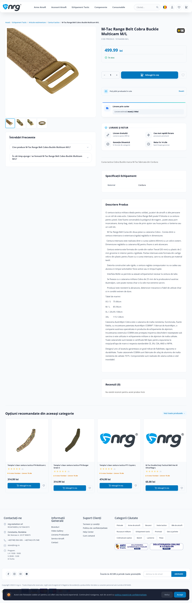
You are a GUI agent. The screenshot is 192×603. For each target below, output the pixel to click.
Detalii (181, 91)
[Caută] (157, 7)
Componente (101, 7)
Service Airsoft (57, 538)
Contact (54, 542)
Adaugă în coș (24, 486)
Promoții (158, 531)
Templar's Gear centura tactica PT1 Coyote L (118, 465)
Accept (180, 594)
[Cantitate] (110, 75)
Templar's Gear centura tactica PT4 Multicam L (27, 465)
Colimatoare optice (124, 538)
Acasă (7, 22)
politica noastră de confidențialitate (131, 594)
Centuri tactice (53, 22)
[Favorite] (179, 7)
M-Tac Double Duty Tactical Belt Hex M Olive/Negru (161, 466)
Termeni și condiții (91, 524)
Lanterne (150, 538)
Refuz (167, 594)
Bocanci (148, 525)
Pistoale (120, 525)
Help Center (88, 532)
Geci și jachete (172, 531)
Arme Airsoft (40, 7)
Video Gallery (57, 531)
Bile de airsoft (177, 525)
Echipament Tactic (80, 7)
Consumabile (118, 7)
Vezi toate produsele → (174, 413)
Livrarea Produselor (60, 535)
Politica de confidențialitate (95, 528)
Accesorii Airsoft (59, 7)
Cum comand (89, 536)
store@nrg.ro (13, 545)
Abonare (179, 574)
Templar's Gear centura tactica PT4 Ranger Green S (71, 466)
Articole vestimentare (37, 22)
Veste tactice (162, 525)
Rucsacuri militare (124, 531)
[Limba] (165, 7)
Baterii (139, 538)
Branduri (55, 527)
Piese (161, 538)
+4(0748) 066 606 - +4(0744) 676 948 (23, 540)
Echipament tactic (143, 531)
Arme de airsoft (134, 525)
